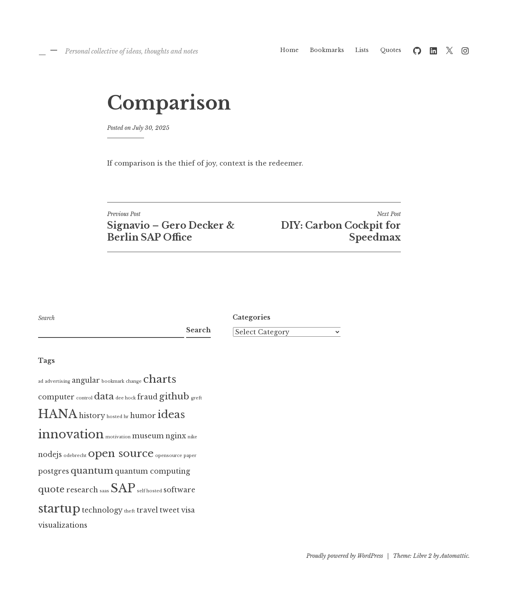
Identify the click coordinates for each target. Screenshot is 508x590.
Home (289, 50)
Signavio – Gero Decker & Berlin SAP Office (180, 226)
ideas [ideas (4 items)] (171, 414)
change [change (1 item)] (134, 381)
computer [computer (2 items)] (56, 397)
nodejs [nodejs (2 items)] (50, 454)
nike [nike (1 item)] (192, 437)
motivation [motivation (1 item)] (118, 437)
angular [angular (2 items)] (86, 380)
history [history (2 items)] (92, 415)
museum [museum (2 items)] (148, 436)
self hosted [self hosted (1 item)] (149, 491)
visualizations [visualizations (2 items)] (62, 525)
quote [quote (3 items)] (51, 489)
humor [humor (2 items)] (143, 415)
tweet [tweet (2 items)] (169, 510)
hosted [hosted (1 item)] (114, 416)
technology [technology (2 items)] (102, 510)
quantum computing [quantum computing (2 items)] (152, 471)
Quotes (390, 50)
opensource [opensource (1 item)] (168, 455)
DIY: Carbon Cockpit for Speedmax (327, 226)
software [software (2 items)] (179, 490)
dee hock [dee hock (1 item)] (125, 398)
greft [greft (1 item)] (196, 398)
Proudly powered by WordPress (344, 555)
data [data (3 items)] (104, 396)
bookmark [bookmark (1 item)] (113, 381)
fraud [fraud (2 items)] (147, 397)
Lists (362, 50)
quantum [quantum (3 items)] (92, 470)
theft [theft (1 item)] (129, 511)
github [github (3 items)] (174, 396)
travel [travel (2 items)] (147, 510)
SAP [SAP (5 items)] (123, 488)
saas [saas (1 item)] (104, 491)
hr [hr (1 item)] (126, 416)
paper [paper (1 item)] (190, 455)
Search (46, 318)
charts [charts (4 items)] (159, 379)
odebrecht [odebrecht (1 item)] (75, 455)
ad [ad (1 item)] (40, 381)
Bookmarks (327, 50)
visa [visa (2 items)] (188, 510)
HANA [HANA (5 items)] (57, 414)
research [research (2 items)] (82, 490)
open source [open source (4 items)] (121, 453)
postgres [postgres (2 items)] (53, 471)
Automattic (454, 555)
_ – (48, 49)
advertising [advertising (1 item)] (57, 381)
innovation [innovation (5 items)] (71, 434)
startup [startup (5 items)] (59, 508)
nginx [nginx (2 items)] (175, 436)
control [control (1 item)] (84, 398)
